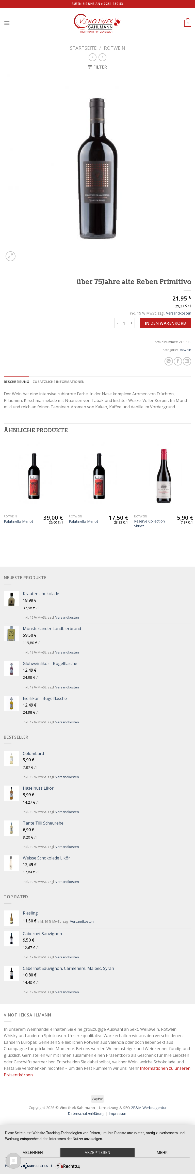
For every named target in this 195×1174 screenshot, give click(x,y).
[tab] (16, 381)
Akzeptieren (97, 1152)
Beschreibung (16, 381)
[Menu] (7, 23)
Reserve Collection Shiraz (149, 523)
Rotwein (114, 48)
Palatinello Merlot (18, 521)
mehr (162, 1152)
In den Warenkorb (165, 323)
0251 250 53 (113, 4)
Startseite (83, 48)
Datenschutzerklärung (86, 1113)
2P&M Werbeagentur (149, 1107)
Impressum (118, 1113)
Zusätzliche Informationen (59, 381)
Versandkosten (178, 313)
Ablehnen (33, 1152)
